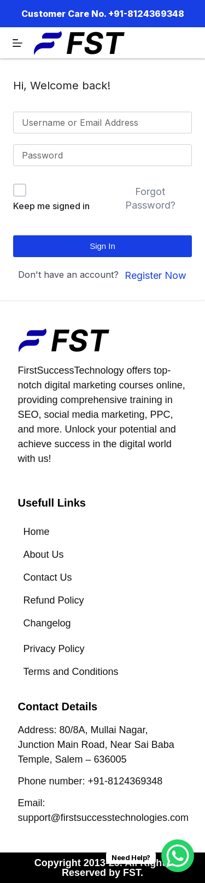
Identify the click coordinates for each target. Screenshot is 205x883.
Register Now (155, 275)
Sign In (102, 246)
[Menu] (17, 43)
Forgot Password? (150, 198)
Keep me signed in (51, 205)
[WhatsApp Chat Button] (177, 855)
